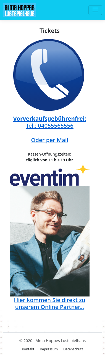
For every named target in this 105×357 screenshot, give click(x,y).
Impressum (49, 349)
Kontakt (28, 349)
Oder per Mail (49, 140)
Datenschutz (73, 349)
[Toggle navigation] (95, 10)
